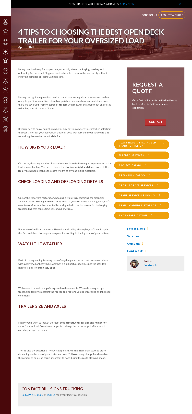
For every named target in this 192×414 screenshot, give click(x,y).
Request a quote (172, 15)
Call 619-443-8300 (33, 394)
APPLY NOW (127, 3)
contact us (149, 15)
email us (51, 394)
